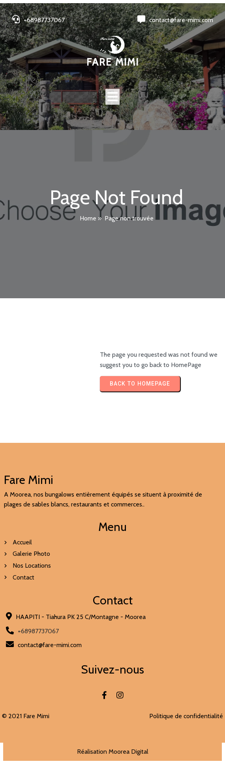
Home (88, 218)
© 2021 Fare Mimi (25, 716)
